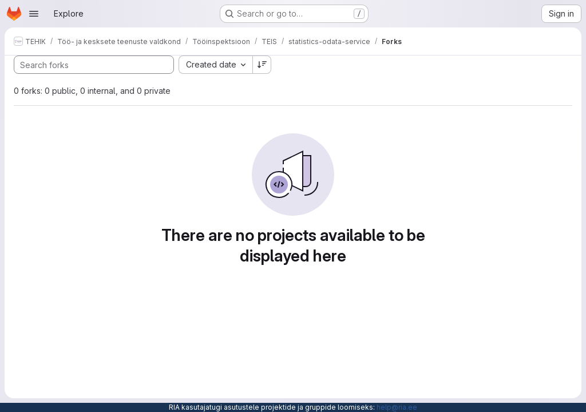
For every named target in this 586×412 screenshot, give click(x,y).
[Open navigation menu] (34, 14)
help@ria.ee (397, 407)
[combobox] (215, 65)
